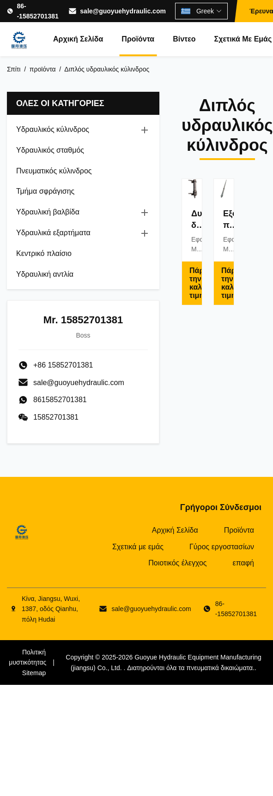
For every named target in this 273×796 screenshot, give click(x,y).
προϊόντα (43, 69)
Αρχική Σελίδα (78, 39)
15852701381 (56, 417)
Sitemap (34, 673)
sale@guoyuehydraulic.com (123, 11)
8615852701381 (60, 400)
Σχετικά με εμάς (138, 547)
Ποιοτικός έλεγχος (177, 563)
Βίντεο (184, 39)
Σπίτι (13, 69)
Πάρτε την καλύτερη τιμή (195, 283)
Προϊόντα (137, 39)
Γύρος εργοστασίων (221, 547)
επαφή (243, 563)
